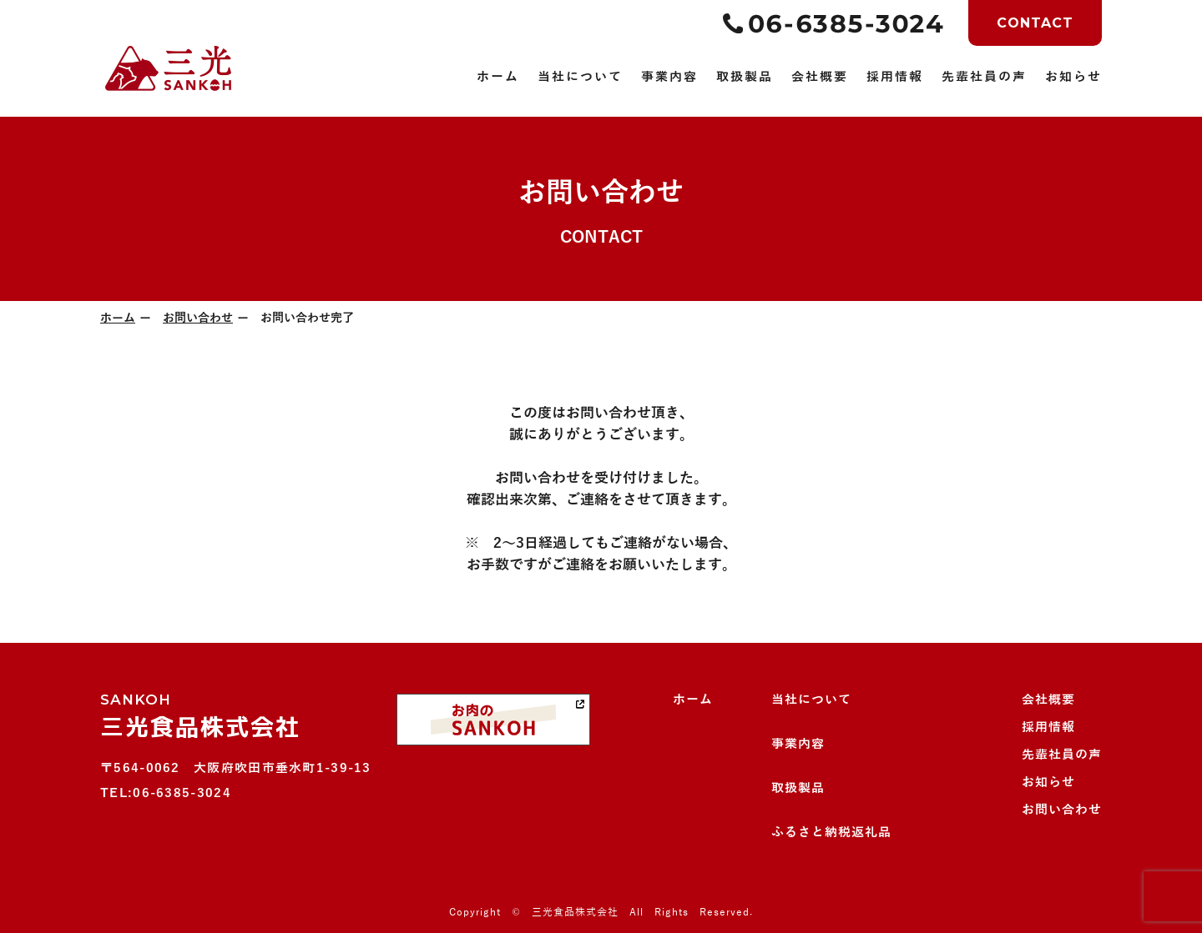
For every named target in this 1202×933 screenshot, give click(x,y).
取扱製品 (798, 788)
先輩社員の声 (1062, 754)
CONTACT (1035, 23)
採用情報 (1048, 727)
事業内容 (798, 743)
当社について (811, 699)
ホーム (117, 318)
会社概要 (1048, 699)
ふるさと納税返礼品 (831, 832)
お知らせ (1048, 782)
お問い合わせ (198, 318)
